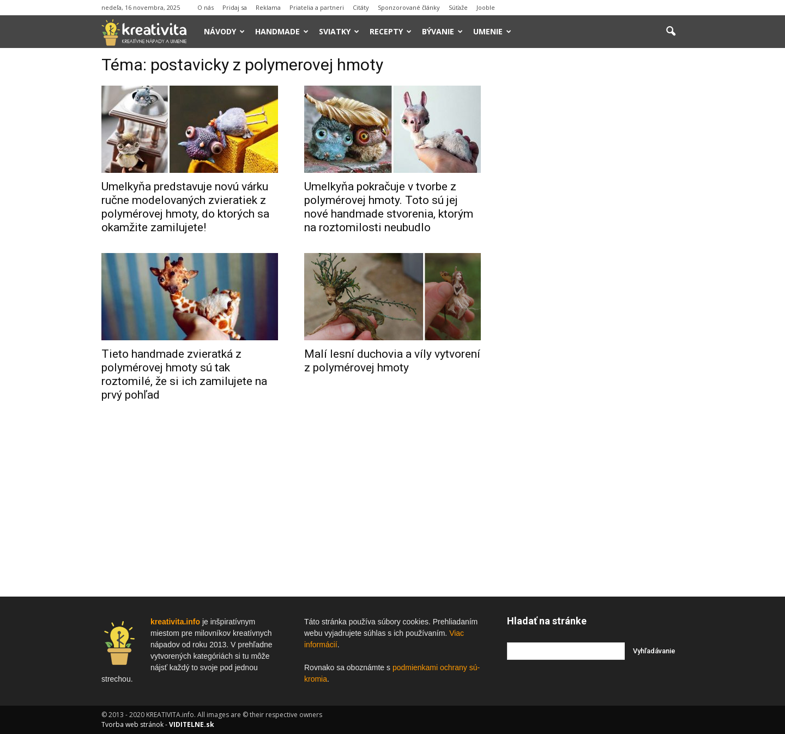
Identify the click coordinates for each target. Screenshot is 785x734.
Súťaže (458, 7)
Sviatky (339, 31)
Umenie (492, 31)
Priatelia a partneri (316, 7)
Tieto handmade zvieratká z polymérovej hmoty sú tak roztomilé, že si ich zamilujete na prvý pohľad (184, 374)
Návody (224, 31)
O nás (205, 7)
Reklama (268, 7)
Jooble (485, 7)
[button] (670, 32)
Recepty (391, 31)
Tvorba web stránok (132, 724)
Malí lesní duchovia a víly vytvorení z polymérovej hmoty (392, 360)
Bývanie (442, 31)
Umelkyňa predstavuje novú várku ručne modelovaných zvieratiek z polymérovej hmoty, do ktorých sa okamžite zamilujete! (185, 207)
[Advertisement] (595, 223)
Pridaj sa (234, 7)
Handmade (282, 31)
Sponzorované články (409, 7)
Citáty (361, 7)
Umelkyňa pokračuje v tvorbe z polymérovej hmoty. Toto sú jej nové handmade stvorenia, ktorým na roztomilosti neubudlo (388, 207)
